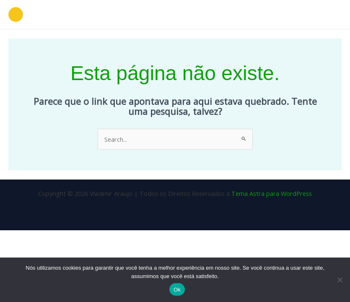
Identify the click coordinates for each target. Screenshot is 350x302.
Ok (177, 289)
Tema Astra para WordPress (271, 193)
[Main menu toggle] (333, 14)
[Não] (339, 280)
